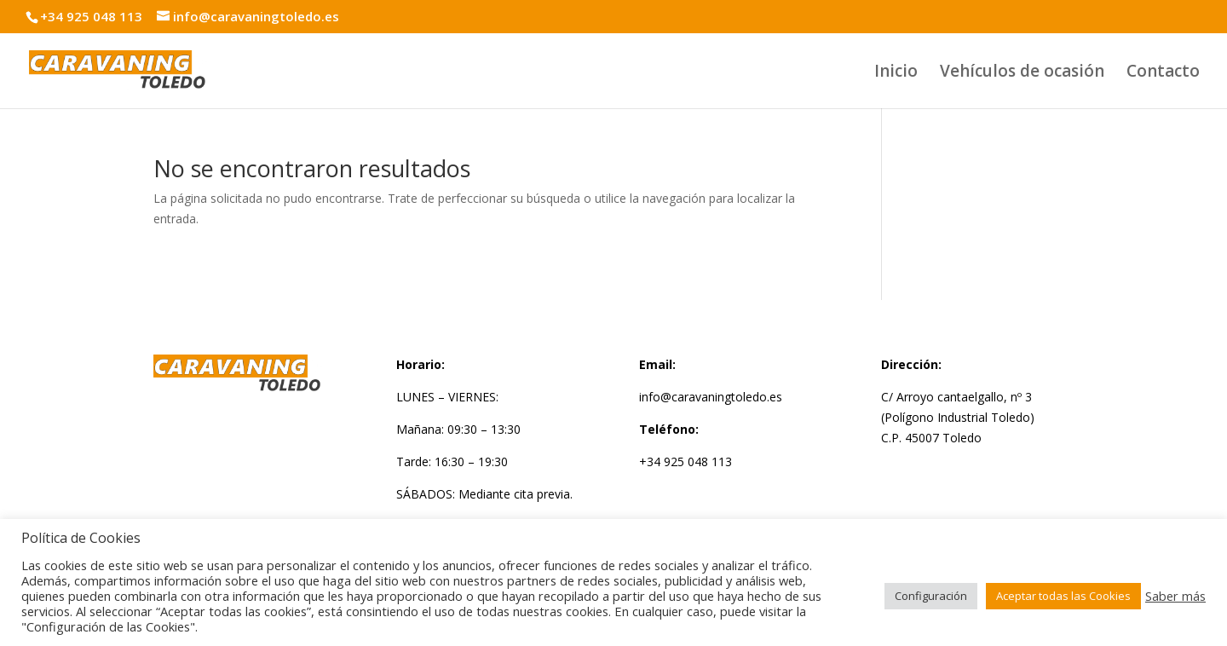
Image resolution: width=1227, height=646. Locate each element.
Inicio (896, 73)
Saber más (1175, 595)
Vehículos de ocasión (1022, 73)
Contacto (1163, 73)
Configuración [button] (931, 595)
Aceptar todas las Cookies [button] (1063, 595)
